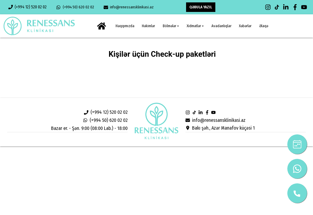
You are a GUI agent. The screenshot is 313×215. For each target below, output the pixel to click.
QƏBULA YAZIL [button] (200, 7)
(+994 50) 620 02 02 (75, 7)
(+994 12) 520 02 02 (27, 7)
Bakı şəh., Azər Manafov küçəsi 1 (219, 128)
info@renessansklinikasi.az (129, 7)
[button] (171, 26)
